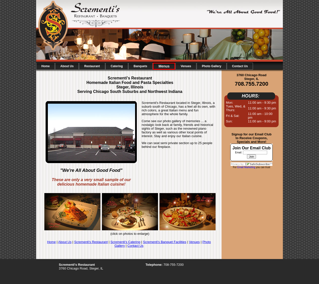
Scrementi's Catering (125, 242)
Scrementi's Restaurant (91, 242)
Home (51, 242)
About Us (65, 242)
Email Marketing (246, 167)
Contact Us (135, 246)
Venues (194, 242)
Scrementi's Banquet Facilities (164, 242)
